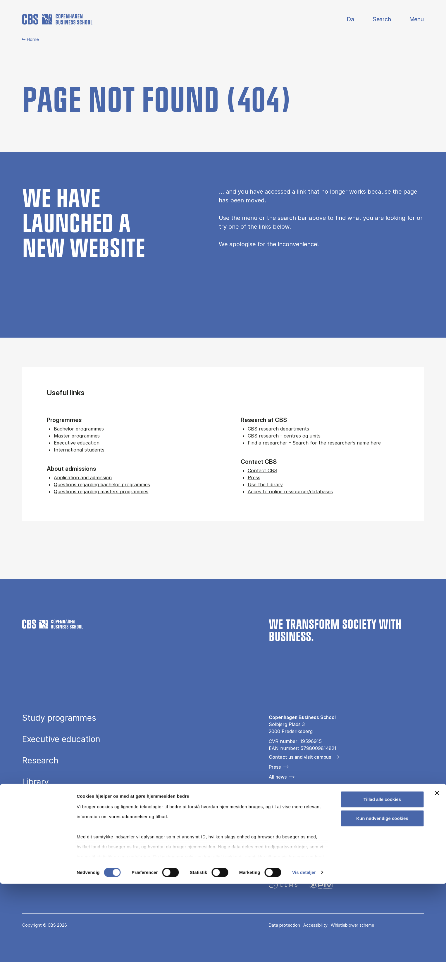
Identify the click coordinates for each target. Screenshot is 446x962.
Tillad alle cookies (382, 877)
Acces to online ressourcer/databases (290, 491)
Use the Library (265, 484)
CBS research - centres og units (284, 436)
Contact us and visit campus (300, 757)
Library (35, 782)
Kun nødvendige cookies (382, 896)
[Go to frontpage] (57, 19)
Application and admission (83, 477)
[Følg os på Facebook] (273, 817)
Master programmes (77, 436)
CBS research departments (278, 429)
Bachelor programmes (79, 429)
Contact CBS (262, 470)
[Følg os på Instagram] (289, 817)
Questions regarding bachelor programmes (102, 484)
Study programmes (59, 718)
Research (40, 760)
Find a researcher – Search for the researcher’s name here (314, 443)
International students (79, 450)
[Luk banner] (437, 871)
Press (254, 477)
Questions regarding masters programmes (101, 491)
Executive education (76, 443)
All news (278, 777)
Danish (345, 19)
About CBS (43, 803)
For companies (285, 787)
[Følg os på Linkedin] (306, 817)
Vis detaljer (304, 950)
